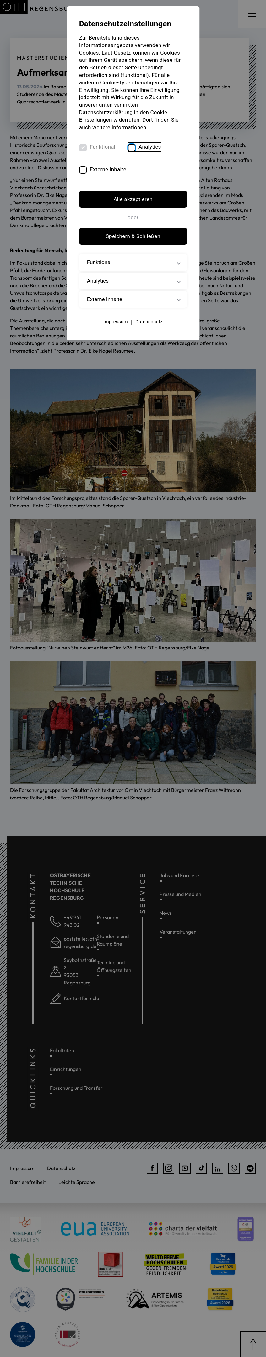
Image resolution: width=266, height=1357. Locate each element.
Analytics (149, 147)
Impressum (115, 322)
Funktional (102, 147)
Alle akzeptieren (132, 199)
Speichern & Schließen (133, 236)
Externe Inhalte (108, 169)
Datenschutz (148, 322)
